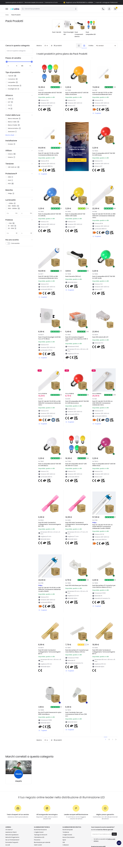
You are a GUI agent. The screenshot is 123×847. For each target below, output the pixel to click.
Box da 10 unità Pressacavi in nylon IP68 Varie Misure (48, 676)
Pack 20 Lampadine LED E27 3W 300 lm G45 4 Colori (50, 93)
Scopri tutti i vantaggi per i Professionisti (106, 2)
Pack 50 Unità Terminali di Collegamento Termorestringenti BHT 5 (47, 619)
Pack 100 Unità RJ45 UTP (101, 324)
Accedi (7, 815)
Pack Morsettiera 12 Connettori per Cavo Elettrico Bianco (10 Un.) (76, 619)
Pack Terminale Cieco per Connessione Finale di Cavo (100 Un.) (76, 677)
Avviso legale (103, 840)
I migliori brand (38, 802)
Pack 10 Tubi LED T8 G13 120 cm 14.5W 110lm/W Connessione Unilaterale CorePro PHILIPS (103, 502)
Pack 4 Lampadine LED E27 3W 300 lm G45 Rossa (103, 147)
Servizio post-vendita (89, 840)
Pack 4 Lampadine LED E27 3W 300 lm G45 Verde (103, 267)
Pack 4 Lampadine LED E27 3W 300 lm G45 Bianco (49, 442)
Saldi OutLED (38, 815)
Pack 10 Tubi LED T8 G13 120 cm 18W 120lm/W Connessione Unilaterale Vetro (103, 209)
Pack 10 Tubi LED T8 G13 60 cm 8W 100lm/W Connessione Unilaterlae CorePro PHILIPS (49, 560)
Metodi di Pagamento (12, 807)
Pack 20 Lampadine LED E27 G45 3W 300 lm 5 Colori (77, 442)
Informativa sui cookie (54, 840)
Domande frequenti (11, 813)
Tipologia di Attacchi (40, 805)
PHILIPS (18, 751)
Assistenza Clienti (11, 802)
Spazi (64, 810)
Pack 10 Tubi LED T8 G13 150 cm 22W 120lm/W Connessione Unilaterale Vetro (103, 385)
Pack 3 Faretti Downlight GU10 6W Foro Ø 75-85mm (49, 325)
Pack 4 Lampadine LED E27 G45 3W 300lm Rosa (103, 442)
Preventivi (37, 810)
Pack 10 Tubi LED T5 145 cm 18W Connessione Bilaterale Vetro (48, 154)
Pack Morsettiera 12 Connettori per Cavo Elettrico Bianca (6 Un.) (103, 560)
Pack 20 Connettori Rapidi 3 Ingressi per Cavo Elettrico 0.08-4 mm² (77, 326)
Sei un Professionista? (12, 810)
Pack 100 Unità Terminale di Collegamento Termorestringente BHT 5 (102, 619)
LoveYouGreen (67, 818)
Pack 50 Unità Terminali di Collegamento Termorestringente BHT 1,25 (48, 502)
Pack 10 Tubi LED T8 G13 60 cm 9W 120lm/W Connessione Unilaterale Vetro (49, 385)
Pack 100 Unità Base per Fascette (73, 559)
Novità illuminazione (40, 800)
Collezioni (66, 815)
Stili (64, 813)
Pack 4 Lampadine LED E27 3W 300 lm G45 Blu (49, 208)
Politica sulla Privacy (37, 840)
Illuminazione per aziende (42, 813)
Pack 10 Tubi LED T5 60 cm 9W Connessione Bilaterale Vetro (49, 267)
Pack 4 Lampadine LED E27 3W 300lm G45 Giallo (76, 208)
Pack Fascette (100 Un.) (73, 266)
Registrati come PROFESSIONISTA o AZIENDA (79, 2)
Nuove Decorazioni (68, 807)
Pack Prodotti (15, 15)
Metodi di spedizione (11, 805)
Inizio (7, 15)
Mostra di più (11, 135)
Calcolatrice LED (39, 807)
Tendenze (66, 802)
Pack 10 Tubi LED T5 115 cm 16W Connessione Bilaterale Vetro (102, 93)
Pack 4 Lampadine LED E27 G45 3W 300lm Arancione (76, 93)
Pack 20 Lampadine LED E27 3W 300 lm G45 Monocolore (76, 384)
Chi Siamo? (9, 800)
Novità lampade (68, 800)
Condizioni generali (22, 840)
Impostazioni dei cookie (71, 840)
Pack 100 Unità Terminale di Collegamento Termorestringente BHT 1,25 (75, 502)
